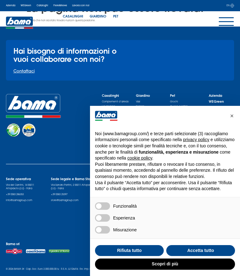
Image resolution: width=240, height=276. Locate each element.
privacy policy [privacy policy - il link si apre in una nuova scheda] (196, 139)
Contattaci (24, 70)
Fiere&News (60, 5)
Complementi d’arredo (115, 101)
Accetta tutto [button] (200, 250)
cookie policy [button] (140, 157)
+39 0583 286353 (15, 194)
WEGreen (26, 5)
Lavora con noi (80, 5)
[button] (232, 116)
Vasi (138, 101)
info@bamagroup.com (19, 200)
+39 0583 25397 (59, 194)
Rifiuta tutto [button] (129, 250)
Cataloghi (42, 5)
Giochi (174, 101)
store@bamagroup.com (64, 200)
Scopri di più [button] (165, 263)
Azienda (10, 5)
